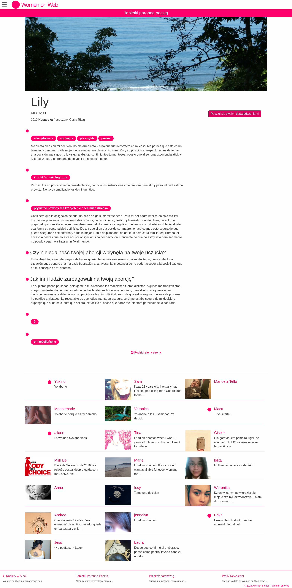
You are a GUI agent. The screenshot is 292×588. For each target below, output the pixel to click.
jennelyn (141, 515)
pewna (106, 138)
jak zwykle (87, 138)
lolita (218, 460)
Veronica (141, 409)
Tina (137, 433)
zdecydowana (43, 138)
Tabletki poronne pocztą (146, 13)
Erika (218, 515)
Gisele (219, 433)
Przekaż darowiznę (161, 576)
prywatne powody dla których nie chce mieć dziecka (71, 208)
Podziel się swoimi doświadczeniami (235, 113)
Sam (138, 381)
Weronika (222, 488)
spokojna (66, 138)
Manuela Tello (225, 381)
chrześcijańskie (45, 341)
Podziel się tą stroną (146, 352)
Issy (137, 488)
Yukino (60, 381)
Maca (218, 409)
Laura (139, 542)
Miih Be (60, 460)
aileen (59, 433)
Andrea (60, 515)
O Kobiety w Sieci (14, 576)
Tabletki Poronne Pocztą (92, 576)
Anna (58, 488)
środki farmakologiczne (50, 177)
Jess (58, 542)
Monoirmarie (64, 409)
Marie (139, 460)
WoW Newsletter (233, 576)
